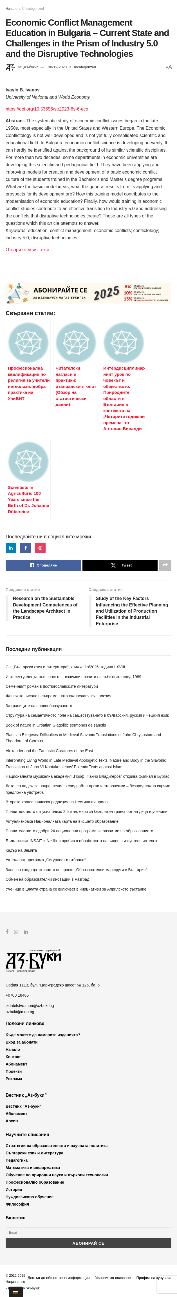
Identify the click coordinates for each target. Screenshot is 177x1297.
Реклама (14, 1078)
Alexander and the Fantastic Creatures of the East (49, 750)
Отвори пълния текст (28, 249)
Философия (17, 1204)
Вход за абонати (22, 1042)
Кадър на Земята (21, 850)
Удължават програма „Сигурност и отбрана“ (46, 860)
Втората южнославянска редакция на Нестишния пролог (57, 802)
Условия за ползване (113, 1278)
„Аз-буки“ (30, 67)
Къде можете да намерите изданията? (43, 1034)
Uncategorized (33, 9)
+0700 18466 (17, 995)
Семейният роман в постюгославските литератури (52, 686)
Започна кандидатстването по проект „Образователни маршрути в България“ (76, 869)
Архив (12, 1121)
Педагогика (17, 1160)
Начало (11, 9)
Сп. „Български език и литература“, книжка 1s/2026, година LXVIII (65, 667)
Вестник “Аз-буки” (24, 1106)
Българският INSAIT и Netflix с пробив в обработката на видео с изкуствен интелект (82, 841)
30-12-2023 (57, 67)
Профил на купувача (153, 1278)
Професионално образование (35, 1182)
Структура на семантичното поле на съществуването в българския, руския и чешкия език (87, 715)
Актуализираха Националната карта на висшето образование (62, 821)
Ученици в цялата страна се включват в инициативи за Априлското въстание (76, 889)
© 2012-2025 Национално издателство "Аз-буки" (23, 1282)
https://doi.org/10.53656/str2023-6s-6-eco (47, 109)
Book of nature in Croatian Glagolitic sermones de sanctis (56, 725)
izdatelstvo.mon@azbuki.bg (30, 1005)
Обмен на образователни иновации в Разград (47, 879)
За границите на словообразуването (39, 705)
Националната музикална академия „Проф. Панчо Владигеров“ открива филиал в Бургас (87, 776)
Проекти (14, 1071)
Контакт (13, 1056)
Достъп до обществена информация (58, 1278)
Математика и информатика (33, 1167)
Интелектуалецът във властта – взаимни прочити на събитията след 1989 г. (75, 677)
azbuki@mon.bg (20, 1012)
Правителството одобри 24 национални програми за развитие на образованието (79, 831)
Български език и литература (34, 1153)
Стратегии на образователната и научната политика (56, 1145)
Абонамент (16, 1064)
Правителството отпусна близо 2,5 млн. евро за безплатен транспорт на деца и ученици (86, 811)
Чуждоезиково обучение (29, 1197)
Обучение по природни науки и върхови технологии (57, 1175)
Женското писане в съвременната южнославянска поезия (58, 696)
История (14, 1189)
